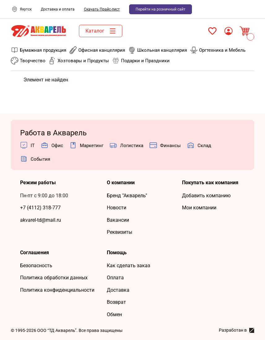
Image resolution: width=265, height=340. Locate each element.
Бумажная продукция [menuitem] (38, 50)
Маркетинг (91, 145)
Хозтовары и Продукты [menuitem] (79, 60)
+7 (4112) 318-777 (40, 208)
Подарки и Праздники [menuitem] (141, 60)
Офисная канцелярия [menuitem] (97, 50)
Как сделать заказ (128, 265)
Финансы (170, 145)
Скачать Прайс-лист (102, 9)
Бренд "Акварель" (127, 195)
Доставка (118, 290)
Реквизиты (119, 232)
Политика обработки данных (54, 278)
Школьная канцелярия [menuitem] (157, 50)
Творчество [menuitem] (28, 60)
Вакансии (118, 220)
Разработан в (236, 330)
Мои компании (199, 208)
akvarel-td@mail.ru (40, 220)
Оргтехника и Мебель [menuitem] (217, 50)
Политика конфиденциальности (57, 290)
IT (33, 145)
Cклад (204, 145)
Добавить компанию (206, 195)
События (40, 159)
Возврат (116, 302)
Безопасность (36, 265)
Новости (116, 208)
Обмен (114, 314)
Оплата (115, 278)
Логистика (131, 145)
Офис (57, 145)
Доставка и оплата (58, 9)
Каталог (102, 31)
